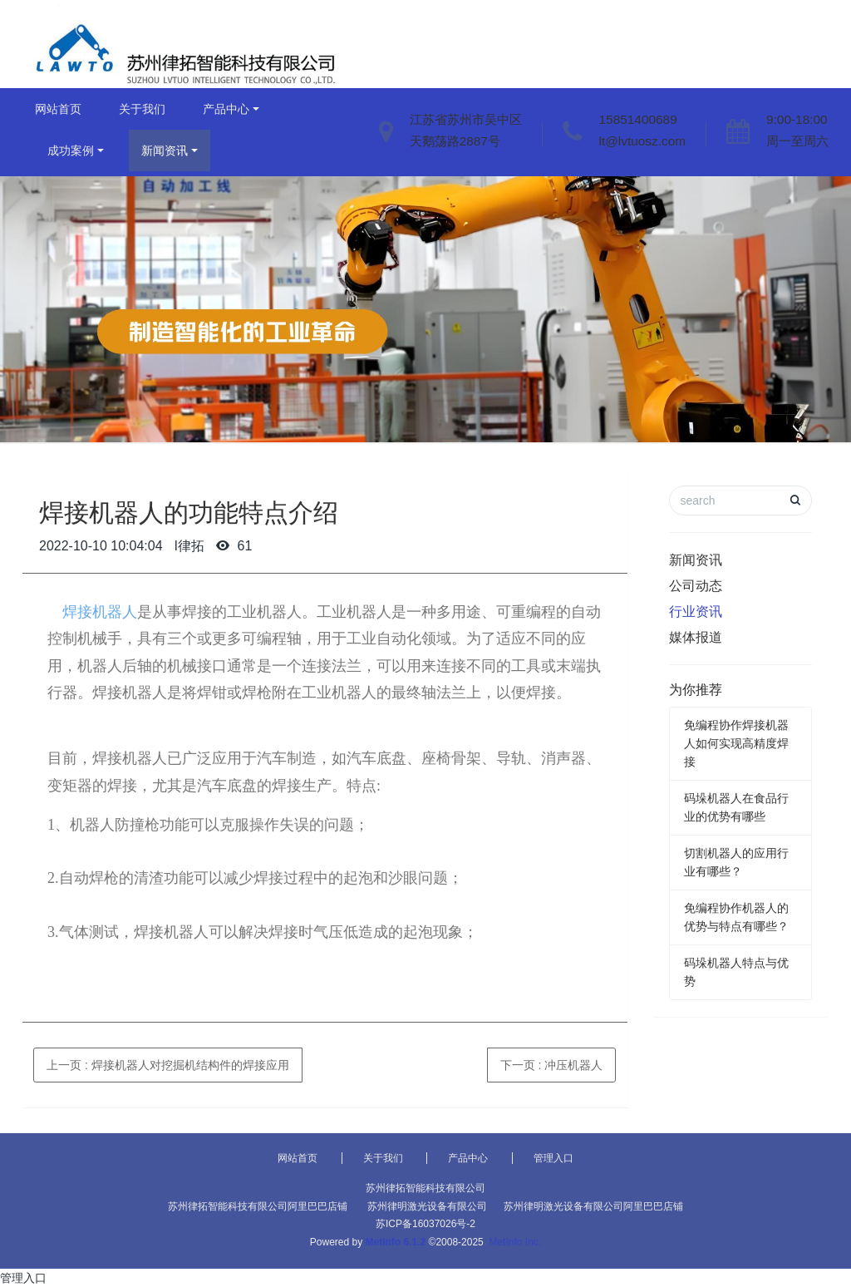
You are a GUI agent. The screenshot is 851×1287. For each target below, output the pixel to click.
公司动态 (695, 586)
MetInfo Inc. (515, 1242)
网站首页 (58, 109)
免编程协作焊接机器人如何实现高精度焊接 (736, 743)
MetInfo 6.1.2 (396, 1242)
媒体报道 (695, 637)
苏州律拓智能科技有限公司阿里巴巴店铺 (257, 1206)
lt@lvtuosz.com (642, 141)
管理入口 (553, 1158)
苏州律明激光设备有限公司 (427, 1206)
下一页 (551, 1065)
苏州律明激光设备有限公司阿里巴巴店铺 (593, 1206)
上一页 (168, 1065)
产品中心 (226, 109)
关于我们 (142, 109)
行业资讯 (695, 611)
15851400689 (638, 119)
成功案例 (70, 150)
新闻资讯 (164, 150)
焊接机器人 (92, 612)
